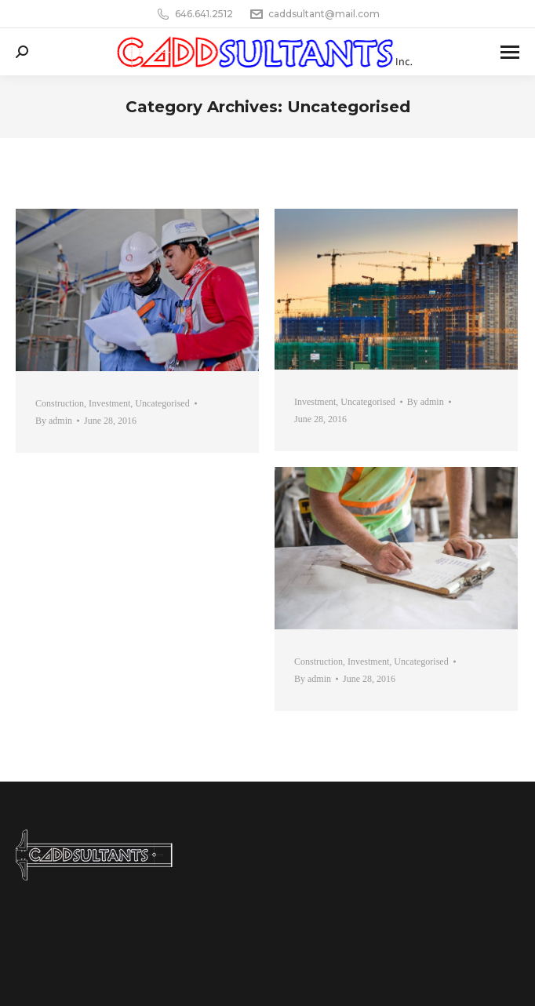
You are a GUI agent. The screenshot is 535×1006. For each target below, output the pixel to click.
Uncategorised (162, 403)
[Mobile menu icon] (509, 52)
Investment (109, 403)
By (53, 420)
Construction (59, 403)
